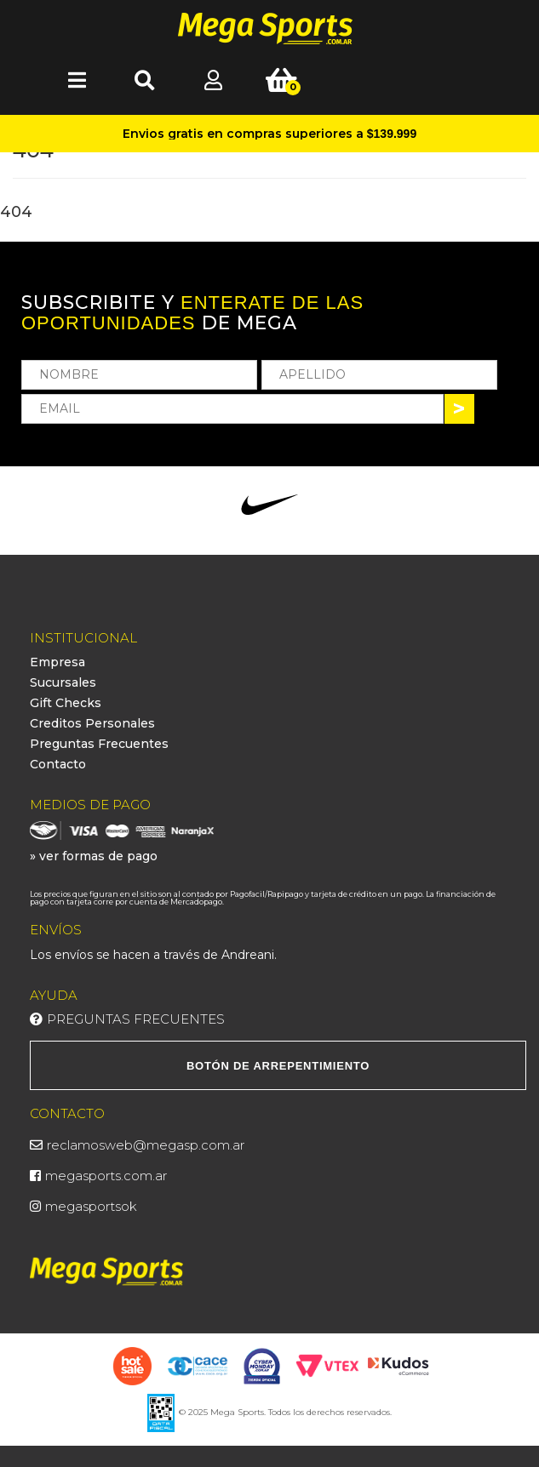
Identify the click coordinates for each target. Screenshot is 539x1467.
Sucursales (63, 682)
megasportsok (91, 1206)
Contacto (58, 764)
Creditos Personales (92, 723)
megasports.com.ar (106, 1175)
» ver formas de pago (94, 856)
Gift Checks (65, 703)
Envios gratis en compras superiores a (269, 134)
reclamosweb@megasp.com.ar (145, 1145)
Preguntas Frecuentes (99, 743)
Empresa (57, 662)
